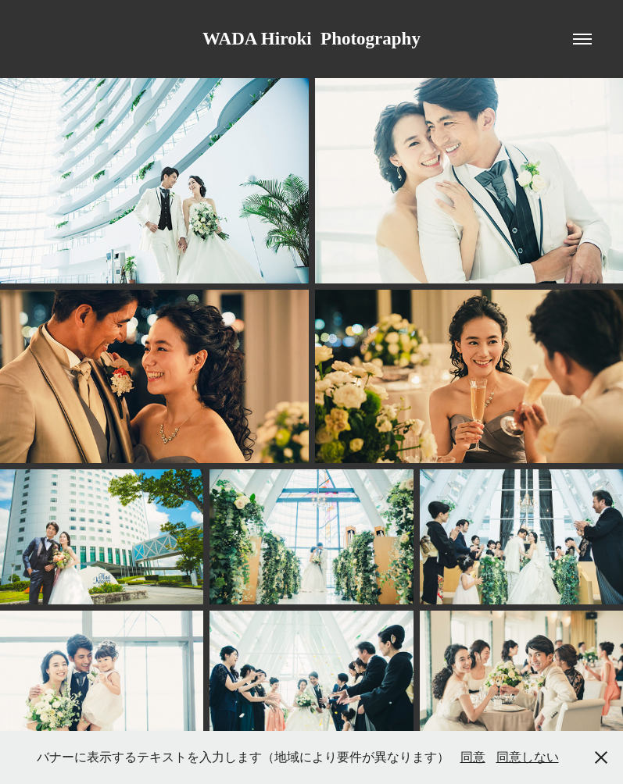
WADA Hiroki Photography (311, 38)
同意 (472, 757)
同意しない (527, 757)
